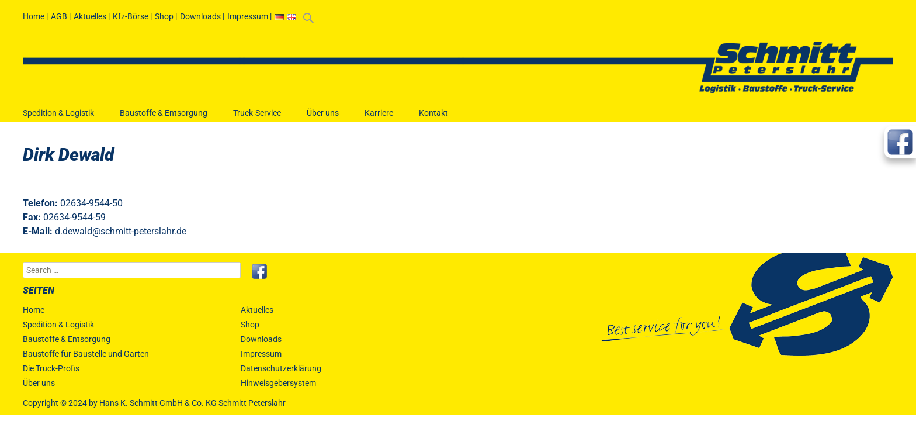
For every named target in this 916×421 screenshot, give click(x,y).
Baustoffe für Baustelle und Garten (86, 353)
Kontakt (433, 118)
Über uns (323, 118)
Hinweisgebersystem (278, 383)
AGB (59, 16)
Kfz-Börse (130, 16)
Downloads (200, 16)
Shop (164, 16)
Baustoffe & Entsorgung (163, 118)
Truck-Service (257, 118)
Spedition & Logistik (58, 118)
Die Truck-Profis (51, 368)
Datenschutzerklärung (281, 368)
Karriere (379, 118)
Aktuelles (90, 16)
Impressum (247, 16)
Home (33, 16)
